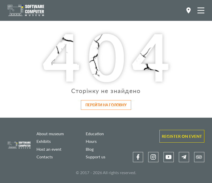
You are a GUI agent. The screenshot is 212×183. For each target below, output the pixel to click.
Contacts (44, 156)
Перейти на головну (106, 105)
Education (95, 133)
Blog (90, 149)
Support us (95, 156)
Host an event (48, 149)
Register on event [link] (182, 136)
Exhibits (43, 141)
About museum (50, 133)
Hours (91, 141)
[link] (138, 157)
